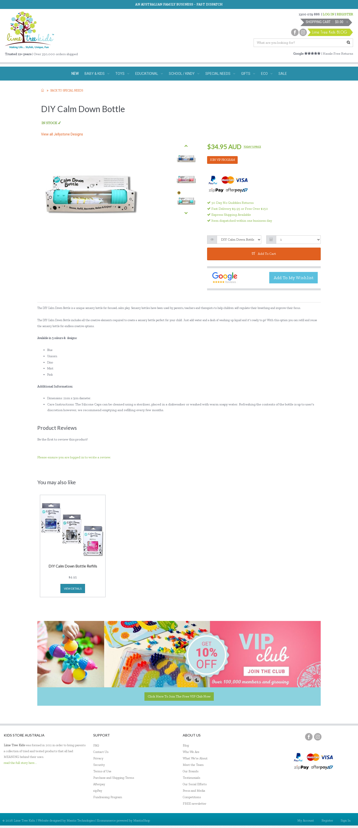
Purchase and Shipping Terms (113, 778)
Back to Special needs (66, 90)
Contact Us (100, 752)
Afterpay (99, 784)
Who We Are (191, 752)
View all (62, 134)
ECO (266, 74)
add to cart (264, 254)
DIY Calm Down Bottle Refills (72, 566)
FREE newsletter (194, 803)
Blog (186, 745)
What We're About (195, 758)
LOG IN (328, 14)
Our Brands (190, 771)
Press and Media (194, 790)
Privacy (98, 758)
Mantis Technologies (81, 820)
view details (73, 588)
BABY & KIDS (97, 74)
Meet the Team (193, 765)
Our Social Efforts (195, 784)
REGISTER (345, 14)
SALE (282, 74)
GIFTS (248, 74)
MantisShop (141, 820)
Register (327, 820)
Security (99, 765)
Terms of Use (102, 771)
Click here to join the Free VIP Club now (179, 696)
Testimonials (191, 778)
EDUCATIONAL (149, 74)
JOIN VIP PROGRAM (222, 160)
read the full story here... (20, 763)
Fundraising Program (107, 797)
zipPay (97, 790)
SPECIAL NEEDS (220, 74)
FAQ (96, 745)
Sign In (346, 820)
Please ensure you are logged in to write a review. (74, 457)
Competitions (192, 797)
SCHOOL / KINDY (184, 74)
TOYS (122, 74)
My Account (305, 820)
